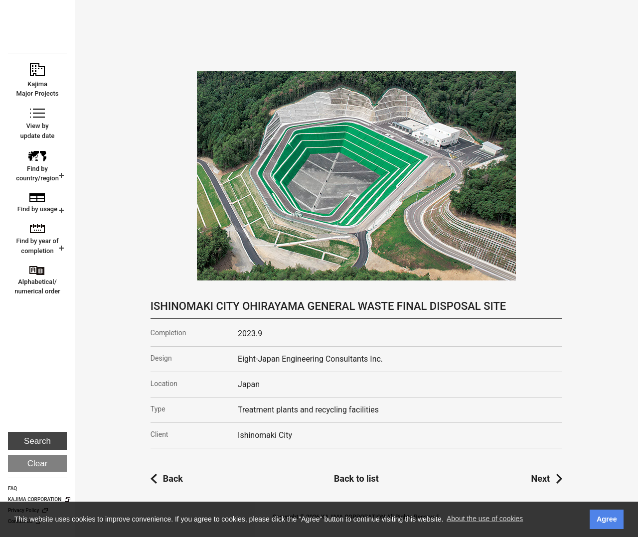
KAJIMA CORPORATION (38, 31)
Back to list (356, 478)
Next (540, 478)
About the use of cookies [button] (485, 519)
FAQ (12, 488)
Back (173, 478)
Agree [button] (607, 519)
